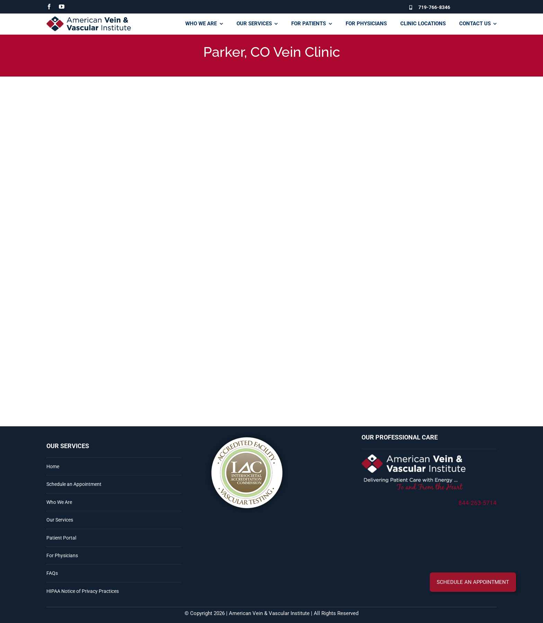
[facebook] (49, 6)
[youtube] (61, 6)
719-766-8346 (434, 7)
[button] (473, 582)
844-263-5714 (478, 502)
